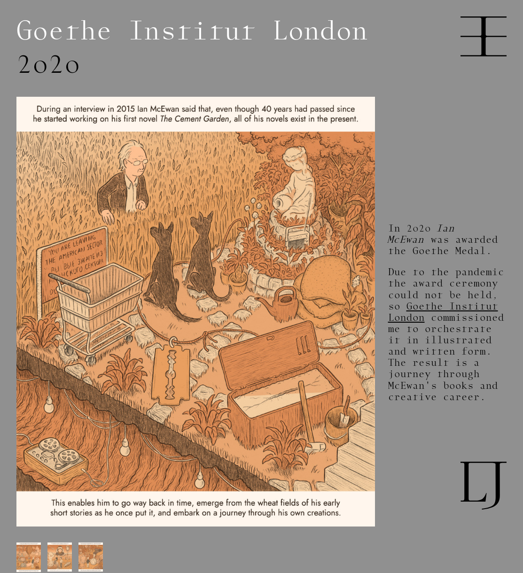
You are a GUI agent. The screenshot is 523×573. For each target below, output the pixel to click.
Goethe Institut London (443, 312)
